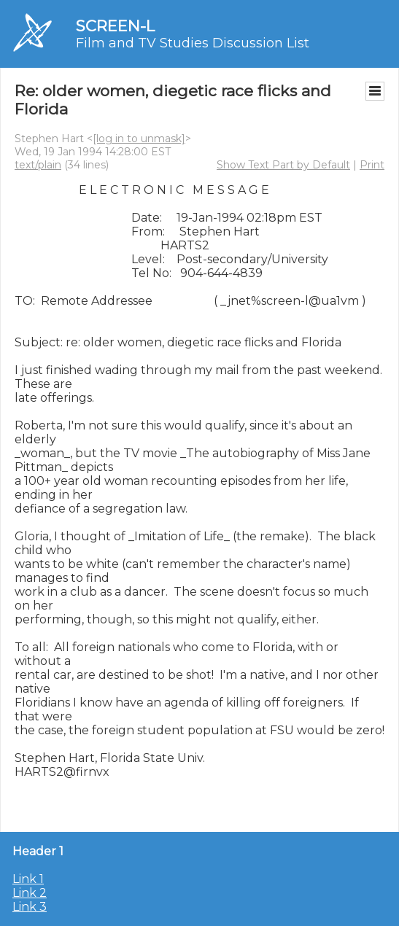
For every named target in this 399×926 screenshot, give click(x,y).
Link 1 (28, 879)
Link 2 (29, 893)
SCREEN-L (115, 26)
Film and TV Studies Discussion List (192, 43)
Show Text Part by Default (283, 164)
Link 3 (29, 907)
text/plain (38, 164)
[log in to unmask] (139, 138)
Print (372, 164)
